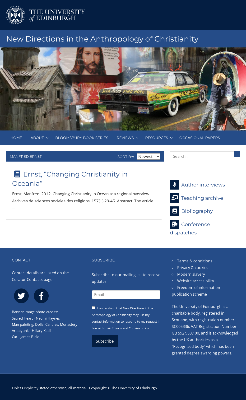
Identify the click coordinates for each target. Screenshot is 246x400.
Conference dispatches (190, 228)
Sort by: (138, 156)
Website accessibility (195, 281)
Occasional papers (199, 137)
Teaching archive (196, 198)
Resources (159, 137)
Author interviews (197, 185)
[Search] (237, 154)
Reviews (128, 137)
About (40, 137)
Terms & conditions (194, 261)
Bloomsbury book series (81, 137)
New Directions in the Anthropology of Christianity (102, 38)
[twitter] (21, 295)
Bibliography (191, 211)
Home (16, 137)
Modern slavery (191, 274)
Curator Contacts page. (32, 279)
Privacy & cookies (192, 267)
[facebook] (41, 295)
